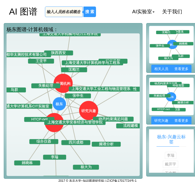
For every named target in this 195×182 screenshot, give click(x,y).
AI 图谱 (23, 11)
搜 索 (89, 12)
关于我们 (172, 11)
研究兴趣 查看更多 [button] (171, 120)
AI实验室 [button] (143, 11)
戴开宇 (170, 164)
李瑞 (170, 155)
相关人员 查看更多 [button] (171, 69)
